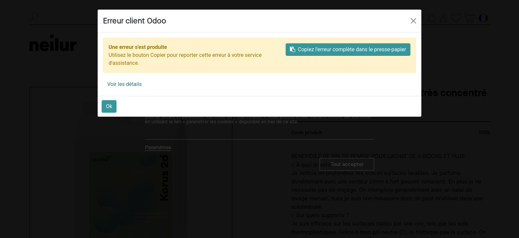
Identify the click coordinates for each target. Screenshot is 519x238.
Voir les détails (124, 84)
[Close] (413, 21)
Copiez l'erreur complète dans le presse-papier (348, 49)
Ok (109, 106)
